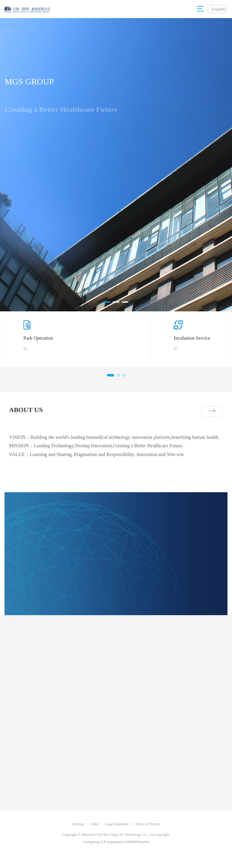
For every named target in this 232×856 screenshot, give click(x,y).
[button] (107, 302)
